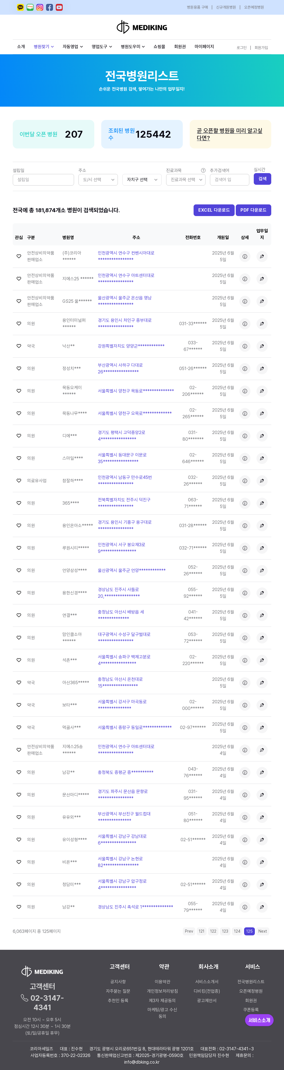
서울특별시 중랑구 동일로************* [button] (135, 727)
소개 (21, 46)
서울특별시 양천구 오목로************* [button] (135, 413)
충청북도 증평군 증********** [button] (125, 772)
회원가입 (261, 47)
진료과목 (186, 170)
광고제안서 (207, 1000)
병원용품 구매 (197, 7)
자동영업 (73, 46)
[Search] (229, 180)
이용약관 (162, 981)
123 (225, 931)
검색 (262, 178)
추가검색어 (219, 170)
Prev (189, 931)
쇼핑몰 (159, 46)
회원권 (180, 46)
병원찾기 (44, 46)
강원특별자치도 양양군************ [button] (131, 346)
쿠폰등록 (251, 1009)
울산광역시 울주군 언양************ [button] (132, 570)
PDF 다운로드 (253, 210)
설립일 (18, 170)
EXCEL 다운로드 (214, 210)
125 (249, 931)
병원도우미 (133, 46)
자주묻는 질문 (118, 991)
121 (201, 931)
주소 (82, 170)
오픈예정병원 (254, 7)
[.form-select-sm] (142, 180)
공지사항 (118, 981)
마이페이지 (204, 46)
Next (262, 931)
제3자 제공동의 (162, 1000)
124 (237, 931)
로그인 (242, 47)
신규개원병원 (226, 7)
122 (213, 931)
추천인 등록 (118, 1000)
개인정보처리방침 (162, 991)
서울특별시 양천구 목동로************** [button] (136, 391)
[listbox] (98, 180)
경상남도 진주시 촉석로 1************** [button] (135, 907)
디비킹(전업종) (207, 991)
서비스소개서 (207, 981)
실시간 (259, 169)
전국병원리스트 (251, 981)
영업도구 (99, 46)
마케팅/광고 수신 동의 (162, 1013)
